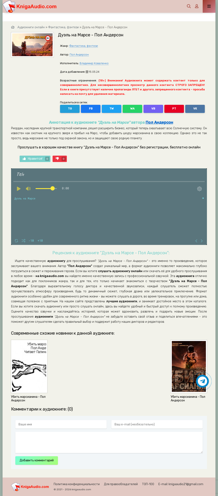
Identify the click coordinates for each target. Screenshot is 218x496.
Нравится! (36, 159)
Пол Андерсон (79, 54)
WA (132, 108)
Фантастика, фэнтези (83, 45)
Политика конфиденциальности (77, 484)
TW (111, 108)
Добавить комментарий (37, 460)
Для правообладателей (121, 484)
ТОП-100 (148, 484)
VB (153, 108)
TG (70, 108)
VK (195, 108)
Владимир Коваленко (94, 63)
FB (91, 108)
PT (174, 108)
